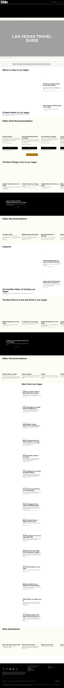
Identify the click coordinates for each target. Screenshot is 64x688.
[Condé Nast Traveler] (4, 2)
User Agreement (4, 681)
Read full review (5, 141)
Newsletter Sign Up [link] (30, 669)
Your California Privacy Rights (17, 681)
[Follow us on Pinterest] (3, 669)
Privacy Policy (10, 681)
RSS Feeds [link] (24, 681)
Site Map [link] (28, 681)
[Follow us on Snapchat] (10, 669)
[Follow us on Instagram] (13, 669)
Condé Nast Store (32, 681)
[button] (50, 2)
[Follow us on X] (16, 669)
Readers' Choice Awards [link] (31, 670)
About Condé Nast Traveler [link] (32, 667)
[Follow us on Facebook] (7, 669)
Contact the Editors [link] (51, 667)
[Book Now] (10, 148)
